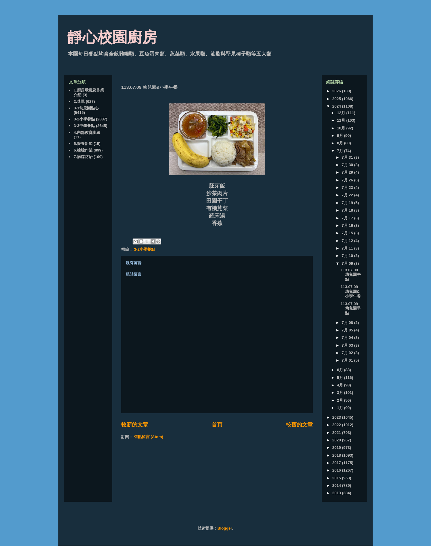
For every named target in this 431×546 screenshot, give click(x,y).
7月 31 (348, 157)
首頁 (217, 425)
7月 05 (348, 330)
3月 (340, 392)
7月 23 (348, 187)
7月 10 (348, 255)
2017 (337, 463)
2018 (337, 455)
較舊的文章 (299, 425)
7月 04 (348, 337)
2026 (337, 91)
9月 (340, 135)
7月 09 (348, 263)
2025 (337, 99)
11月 (341, 120)
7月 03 (348, 345)
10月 (341, 128)
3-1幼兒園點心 (86, 108)
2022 (337, 425)
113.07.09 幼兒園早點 (351, 308)
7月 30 (348, 165)
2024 (337, 106)
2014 (337, 485)
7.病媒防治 (83, 157)
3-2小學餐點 (144, 249)
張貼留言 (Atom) (148, 437)
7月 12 (348, 240)
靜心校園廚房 (112, 37)
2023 (337, 417)
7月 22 (348, 195)
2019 (337, 447)
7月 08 (348, 322)
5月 (340, 377)
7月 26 (348, 180)
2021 (337, 432)
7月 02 (348, 353)
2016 (337, 470)
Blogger (224, 528)
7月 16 (348, 225)
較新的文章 (134, 425)
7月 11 (348, 248)
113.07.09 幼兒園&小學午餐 (351, 291)
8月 (340, 143)
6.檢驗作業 (83, 150)
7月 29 (348, 172)
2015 (337, 478)
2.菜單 (79, 101)
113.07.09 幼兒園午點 (351, 275)
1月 (340, 408)
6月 (340, 370)
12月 (341, 113)
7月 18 (348, 210)
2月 (340, 400)
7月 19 (348, 203)
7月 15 (348, 233)
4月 (340, 385)
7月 (340, 151)
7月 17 (348, 218)
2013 (337, 493)
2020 (337, 440)
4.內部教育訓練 (87, 132)
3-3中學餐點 (84, 125)
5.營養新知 (83, 143)
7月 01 (348, 360)
